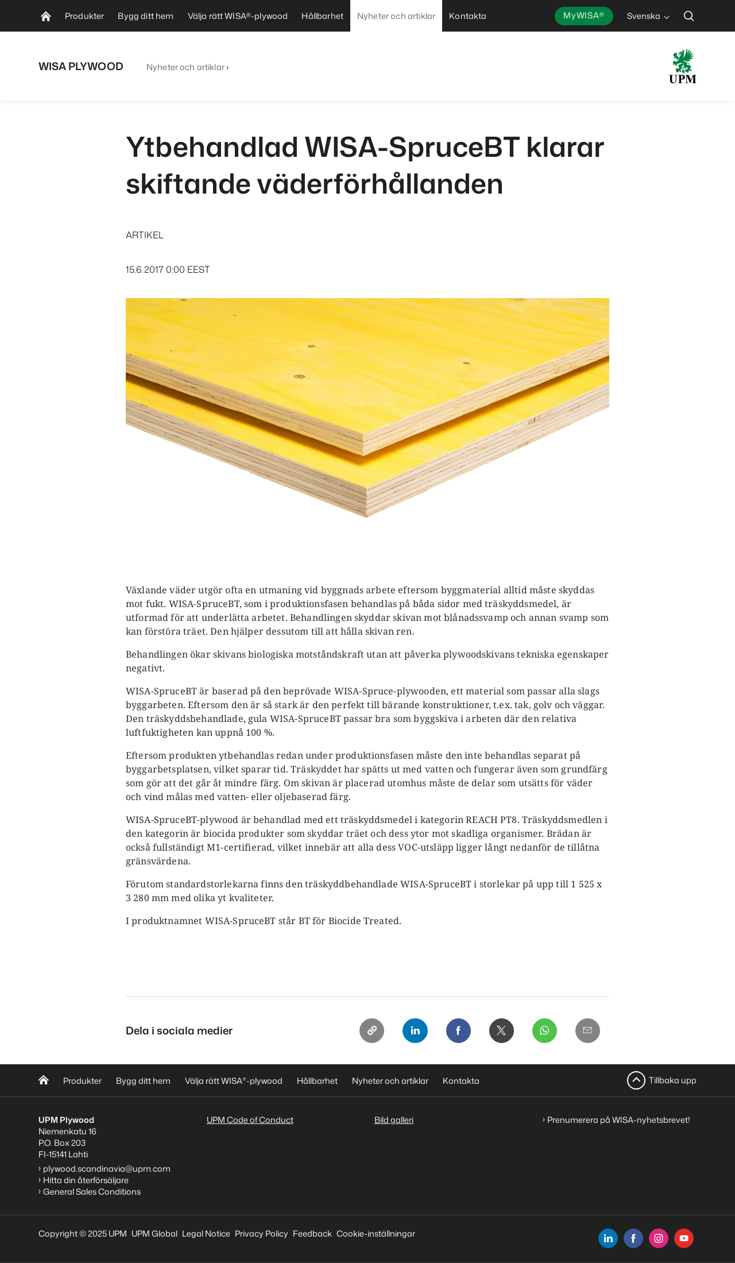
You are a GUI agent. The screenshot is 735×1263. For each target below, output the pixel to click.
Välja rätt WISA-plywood (234, 1081)
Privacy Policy (261, 1233)
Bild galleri (393, 1120)
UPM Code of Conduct (250, 1120)
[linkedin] (608, 1238)
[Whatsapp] (543, 1031)
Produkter (82, 1081)
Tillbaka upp (673, 1080)
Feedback (312, 1233)
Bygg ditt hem (143, 1081)
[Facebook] (456, 1031)
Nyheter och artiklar (185, 67)
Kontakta (461, 1081)
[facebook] (633, 1238)
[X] (500, 1031)
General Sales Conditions (92, 1191)
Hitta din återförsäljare (86, 1180)
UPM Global (154, 1233)
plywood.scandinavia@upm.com (107, 1168)
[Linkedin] (412, 1031)
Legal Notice (206, 1233)
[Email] (587, 1031)
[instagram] (658, 1238)
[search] (689, 16)
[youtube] (684, 1238)
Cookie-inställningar (375, 1233)
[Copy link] (369, 1031)
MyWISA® (584, 15)
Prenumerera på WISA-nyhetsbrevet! (618, 1120)
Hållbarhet (317, 1081)
